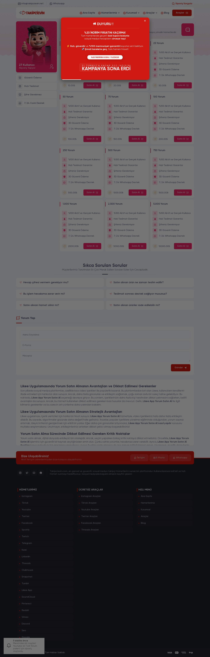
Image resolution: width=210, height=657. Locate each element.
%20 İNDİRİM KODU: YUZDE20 (105, 57)
